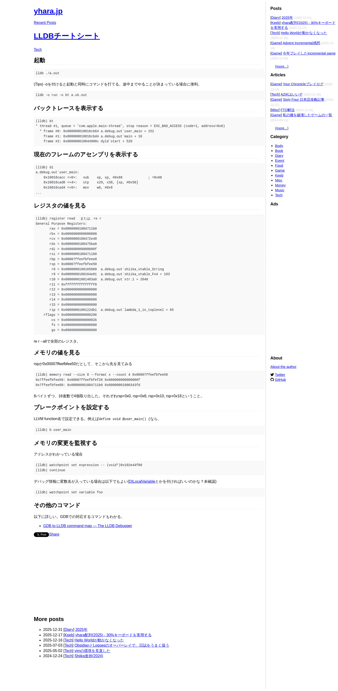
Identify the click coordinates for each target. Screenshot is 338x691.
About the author (283, 367)
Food (279, 165)
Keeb (69, 635)
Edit (257, 9)
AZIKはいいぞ (291, 94)
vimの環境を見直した (92, 650)
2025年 (81, 629)
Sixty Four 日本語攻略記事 (303, 99)
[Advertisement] (147, 578)
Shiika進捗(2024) (88, 656)
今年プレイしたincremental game (309, 53)
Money (280, 185)
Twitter (280, 375)
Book (279, 151)
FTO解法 (287, 110)
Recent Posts (45, 23)
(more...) (281, 66)
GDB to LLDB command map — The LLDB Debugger (87, 526)
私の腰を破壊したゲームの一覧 (307, 115)
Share (54, 534)
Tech (38, 50)
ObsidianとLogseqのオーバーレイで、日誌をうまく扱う (121, 645)
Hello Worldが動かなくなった (99, 640)
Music (279, 190)
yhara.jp (48, 11)
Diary (69, 629)
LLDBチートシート (67, 36)
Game (276, 43)
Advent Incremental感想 (301, 43)
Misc (275, 110)
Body (279, 146)
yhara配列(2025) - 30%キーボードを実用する (113, 635)
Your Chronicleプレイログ (303, 84)
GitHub (280, 380)
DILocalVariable (142, 481)
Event (279, 160)
